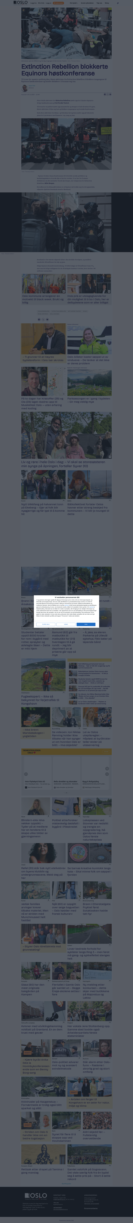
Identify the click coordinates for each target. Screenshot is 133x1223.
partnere (67, 605)
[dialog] (66, 611)
